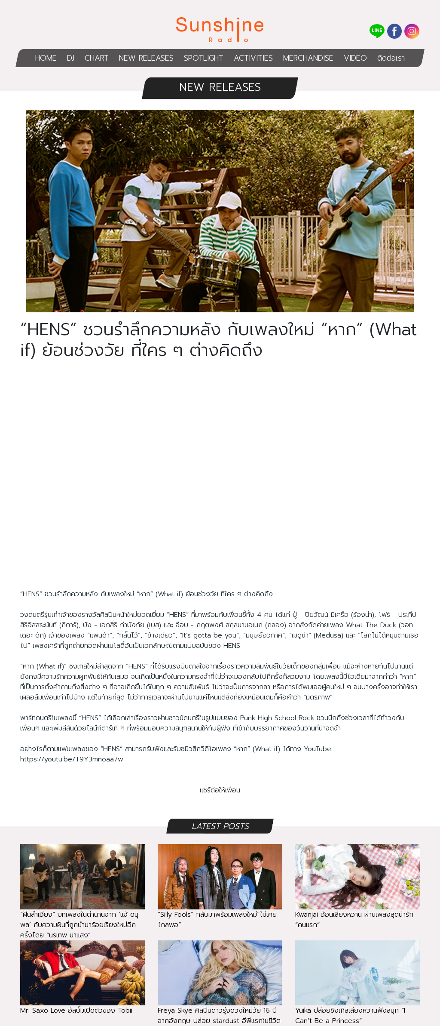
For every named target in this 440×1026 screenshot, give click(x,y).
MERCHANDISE (308, 58)
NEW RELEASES (146, 58)
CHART (97, 58)
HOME (46, 58)
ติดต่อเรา (391, 58)
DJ (70, 58)
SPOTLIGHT (203, 58)
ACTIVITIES (253, 58)
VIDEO (355, 58)
